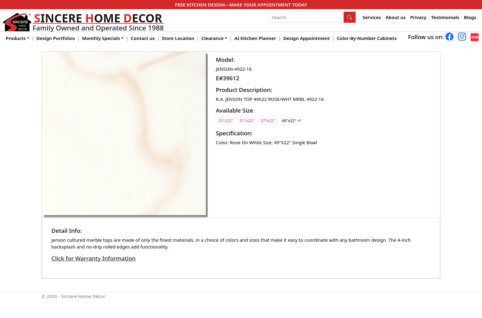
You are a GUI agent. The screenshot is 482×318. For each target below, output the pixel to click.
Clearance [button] (212, 38)
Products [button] (16, 38)
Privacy (418, 17)
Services (372, 17)
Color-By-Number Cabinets (367, 38)
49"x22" (291, 120)
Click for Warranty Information (93, 258)
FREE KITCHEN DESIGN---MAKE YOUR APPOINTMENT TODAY (241, 5)
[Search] (306, 17)
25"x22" (226, 120)
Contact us (143, 38)
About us (395, 17)
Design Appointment (306, 38)
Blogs (470, 17)
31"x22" (246, 120)
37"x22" (268, 120)
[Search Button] (350, 17)
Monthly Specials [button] (101, 38)
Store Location (178, 38)
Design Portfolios (56, 38)
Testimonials (445, 17)
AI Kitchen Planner (255, 38)
